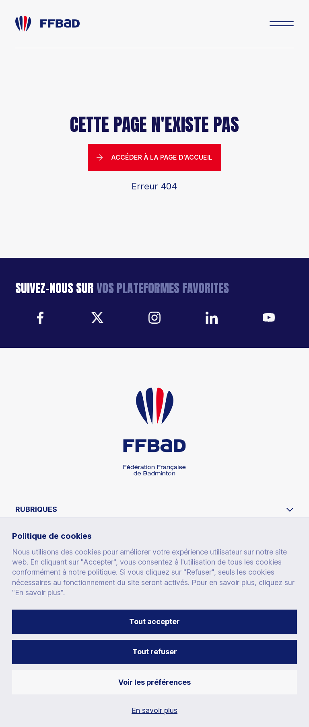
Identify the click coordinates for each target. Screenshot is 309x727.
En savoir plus (154, 710)
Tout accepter (154, 621)
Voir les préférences (154, 682)
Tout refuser (154, 651)
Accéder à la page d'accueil (154, 157)
